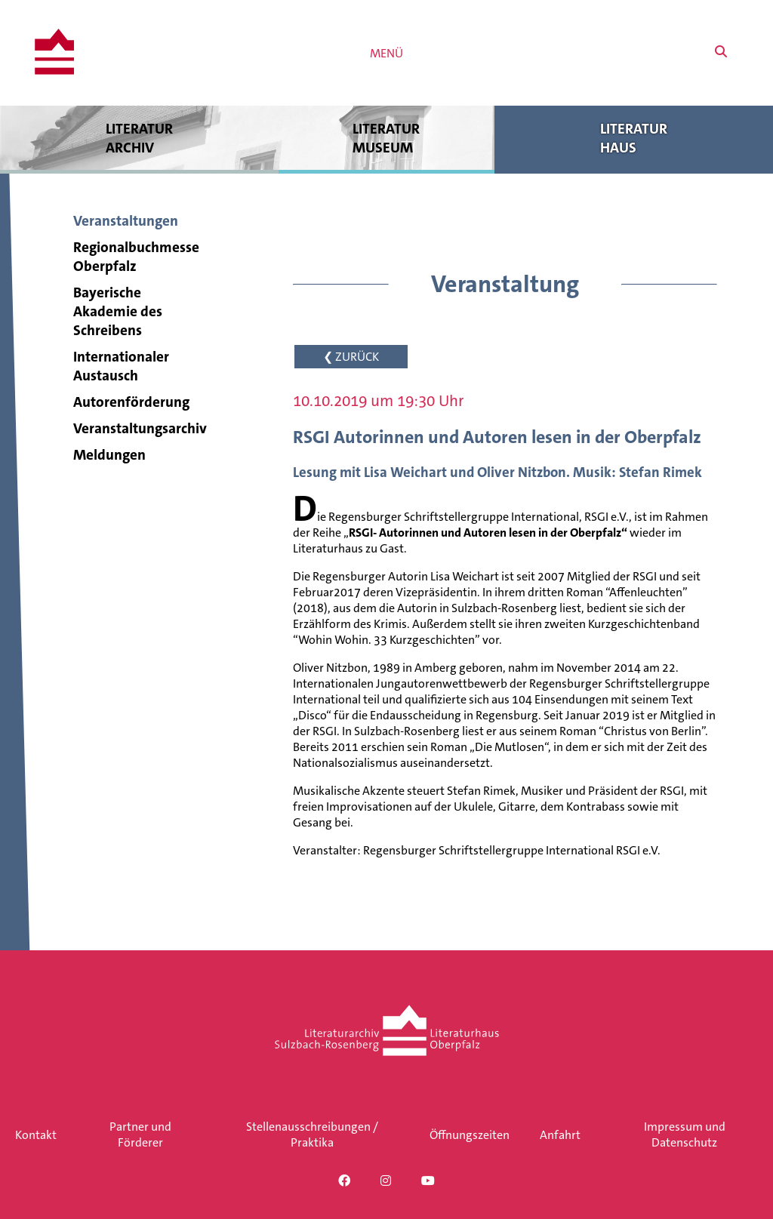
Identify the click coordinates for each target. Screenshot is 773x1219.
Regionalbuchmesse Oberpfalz (136, 257)
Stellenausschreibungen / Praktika (312, 1134)
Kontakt (36, 1135)
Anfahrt (560, 1135)
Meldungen (109, 454)
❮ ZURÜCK (351, 357)
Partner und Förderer (140, 1134)
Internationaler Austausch (121, 366)
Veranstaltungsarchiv (140, 428)
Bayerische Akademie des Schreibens (117, 311)
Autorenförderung (131, 401)
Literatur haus (633, 138)
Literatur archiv (139, 138)
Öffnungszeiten (470, 1135)
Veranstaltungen (125, 220)
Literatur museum (387, 138)
